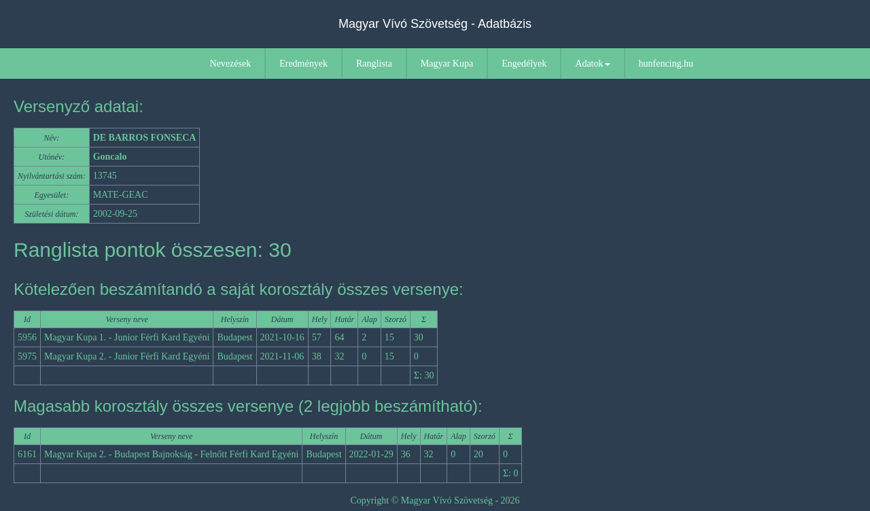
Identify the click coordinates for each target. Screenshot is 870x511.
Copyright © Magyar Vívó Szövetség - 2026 (434, 500)
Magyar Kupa (447, 63)
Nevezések (230, 63)
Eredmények (303, 63)
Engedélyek (524, 63)
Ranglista (374, 63)
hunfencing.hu (666, 63)
